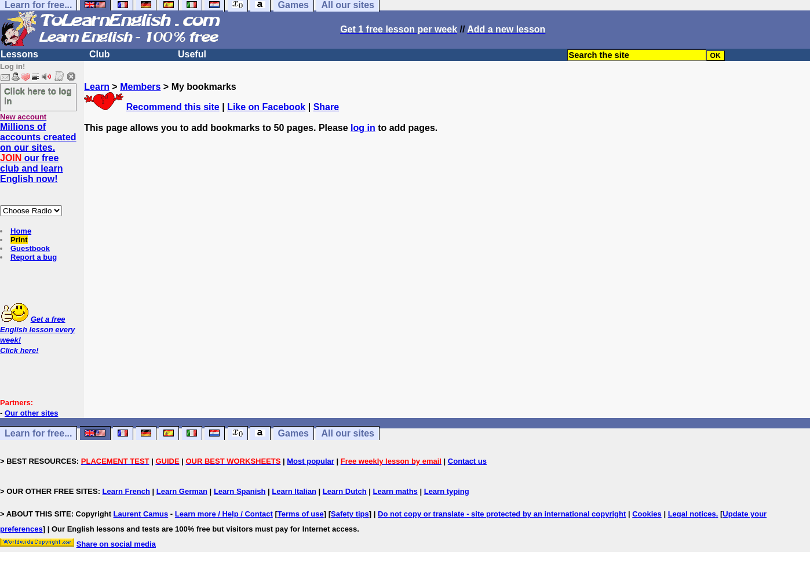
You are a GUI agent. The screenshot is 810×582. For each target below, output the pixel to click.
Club (99, 54)
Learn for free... (38, 433)
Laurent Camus (141, 514)
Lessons (19, 54)
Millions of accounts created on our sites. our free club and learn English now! (38, 153)
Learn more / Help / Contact (224, 514)
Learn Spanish (240, 491)
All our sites (347, 433)
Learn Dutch (345, 491)
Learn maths (395, 491)
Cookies (647, 514)
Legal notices (692, 514)
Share (326, 107)
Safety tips (350, 514)
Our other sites (31, 413)
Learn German (181, 491)
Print (19, 239)
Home (20, 231)
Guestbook (30, 248)
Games (293, 433)
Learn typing (446, 491)
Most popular (310, 461)
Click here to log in (38, 96)
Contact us (467, 461)
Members (140, 87)
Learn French (126, 491)
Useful (192, 54)
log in (363, 128)
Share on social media (116, 544)
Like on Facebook (266, 107)
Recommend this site (173, 107)
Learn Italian (294, 491)
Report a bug (33, 257)
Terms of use (301, 514)
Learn (97, 87)
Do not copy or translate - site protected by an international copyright (502, 514)
